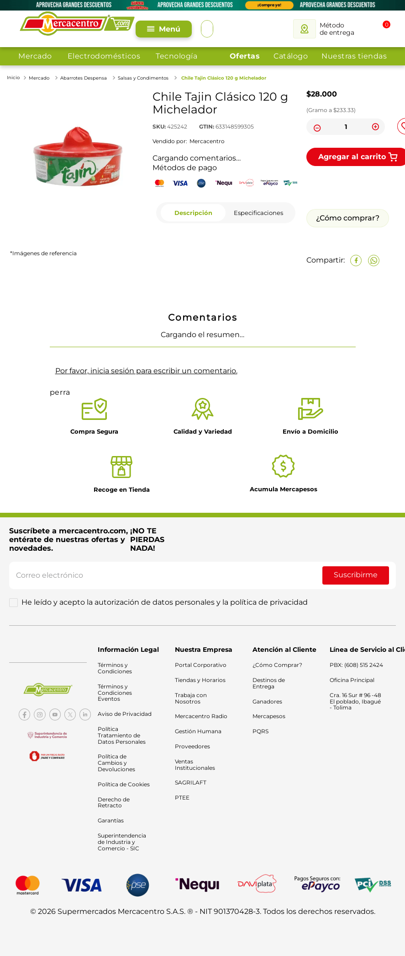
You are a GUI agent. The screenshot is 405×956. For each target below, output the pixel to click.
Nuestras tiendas (354, 56)
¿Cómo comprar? (347, 197)
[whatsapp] (373, 240)
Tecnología (176, 56)
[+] (375, 126)
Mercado (35, 56)
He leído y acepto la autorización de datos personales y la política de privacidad (164, 593)
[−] (316, 126)
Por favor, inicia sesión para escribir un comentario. (146, 353)
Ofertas (245, 56)
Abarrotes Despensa (83, 78)
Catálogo (291, 56)
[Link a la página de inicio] (14, 77)
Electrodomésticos (104, 56)
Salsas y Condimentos (143, 78)
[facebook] (356, 240)
